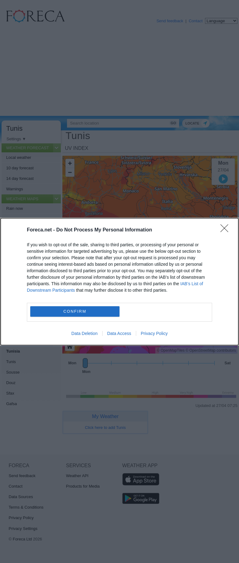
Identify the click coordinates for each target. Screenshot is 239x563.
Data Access (119, 333)
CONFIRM (74, 311)
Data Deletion (84, 333)
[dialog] (119, 281)
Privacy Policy (154, 333)
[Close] (226, 230)
